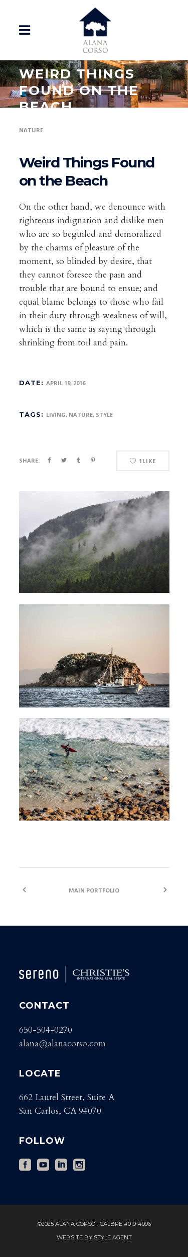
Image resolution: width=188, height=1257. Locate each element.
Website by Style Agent (94, 1237)
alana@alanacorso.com (62, 1043)
